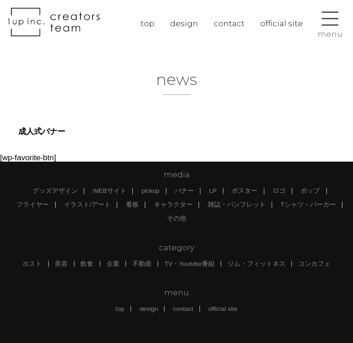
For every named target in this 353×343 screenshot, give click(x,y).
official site (281, 23)
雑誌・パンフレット (237, 204)
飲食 (86, 263)
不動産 (142, 263)
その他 (176, 218)
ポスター (244, 190)
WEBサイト (109, 190)
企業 (113, 263)
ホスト (32, 263)
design (184, 23)
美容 (61, 263)
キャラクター (173, 204)
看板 (132, 204)
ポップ (310, 190)
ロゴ (279, 190)
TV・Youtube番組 (190, 263)
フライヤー (33, 204)
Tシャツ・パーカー (308, 204)
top (147, 23)
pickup (150, 190)
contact (229, 23)
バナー (184, 190)
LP (213, 190)
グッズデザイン (55, 190)
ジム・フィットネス (256, 263)
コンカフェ (314, 263)
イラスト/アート (87, 204)
